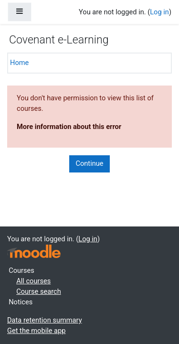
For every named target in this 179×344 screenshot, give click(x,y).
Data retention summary (44, 320)
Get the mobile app (36, 330)
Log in (159, 12)
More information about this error (69, 126)
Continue (89, 163)
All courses (33, 281)
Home (19, 62)
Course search (38, 291)
